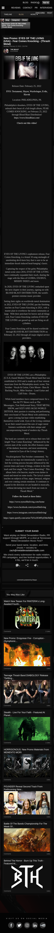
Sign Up (46, 2)
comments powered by (27, 580)
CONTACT (27, 8)
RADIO (34, 2)
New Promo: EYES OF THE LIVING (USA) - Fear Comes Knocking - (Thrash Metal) (14, 25)
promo (24, 20)
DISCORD (40, 13)
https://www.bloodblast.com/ (27, 118)
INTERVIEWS (46, 8)
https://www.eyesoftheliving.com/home (26, 502)
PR (36, 8)
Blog (7, 20)
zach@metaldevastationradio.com (27, 550)
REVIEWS (16, 8)
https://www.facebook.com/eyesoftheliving (27, 507)
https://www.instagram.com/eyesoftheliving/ (27, 512)
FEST (49, 13)
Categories (16, 20)
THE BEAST (14, 49)
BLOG (25, 2)
